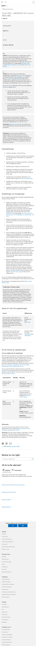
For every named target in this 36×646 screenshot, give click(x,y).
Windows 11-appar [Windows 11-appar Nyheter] (5, 549)
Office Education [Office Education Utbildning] (5, 589)
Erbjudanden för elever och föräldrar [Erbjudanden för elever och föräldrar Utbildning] (9, 594)
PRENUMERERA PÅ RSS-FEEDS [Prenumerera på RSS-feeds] (11, 446)
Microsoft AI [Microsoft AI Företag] (4, 604)
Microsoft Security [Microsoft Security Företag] (5, 606)
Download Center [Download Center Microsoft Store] (5, 559)
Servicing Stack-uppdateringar (12, 364)
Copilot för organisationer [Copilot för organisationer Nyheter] (7, 539)
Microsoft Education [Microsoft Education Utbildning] (6, 579)
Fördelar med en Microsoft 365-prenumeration (13, 485)
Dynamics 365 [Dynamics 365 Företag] (4, 612)
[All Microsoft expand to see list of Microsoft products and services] (2, 2)
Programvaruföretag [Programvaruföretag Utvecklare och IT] (6, 644)
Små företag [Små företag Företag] (4, 622)
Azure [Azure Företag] (3, 609)
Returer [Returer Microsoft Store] (3, 564)
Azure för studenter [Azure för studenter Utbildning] (5, 597)
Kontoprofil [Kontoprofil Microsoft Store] (4, 556)
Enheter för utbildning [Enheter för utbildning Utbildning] (6, 581)
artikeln (25, 121)
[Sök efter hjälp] (5, 2)
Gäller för (5, 18)
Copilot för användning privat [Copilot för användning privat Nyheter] (7, 541)
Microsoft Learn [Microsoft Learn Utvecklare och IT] (5, 632)
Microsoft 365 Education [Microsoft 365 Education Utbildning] (6, 586)
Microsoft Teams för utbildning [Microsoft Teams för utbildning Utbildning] (8, 584)
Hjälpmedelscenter (6, 507)
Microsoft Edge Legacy (27, 178)
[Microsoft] (18, 1)
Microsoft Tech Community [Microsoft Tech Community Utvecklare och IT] (7, 637)
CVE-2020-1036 (10, 78)
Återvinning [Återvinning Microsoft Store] (4, 569)
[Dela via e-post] (10, 443)
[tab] (6, 470)
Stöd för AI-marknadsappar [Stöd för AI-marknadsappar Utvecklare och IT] (7, 634)
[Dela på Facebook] (3, 443)
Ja (12, 525)
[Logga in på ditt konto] (33, 2)
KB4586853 (28, 335)
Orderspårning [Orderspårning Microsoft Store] (5, 566)
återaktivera (9, 85)
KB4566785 (5, 370)
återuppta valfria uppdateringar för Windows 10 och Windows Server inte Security (16, 64)
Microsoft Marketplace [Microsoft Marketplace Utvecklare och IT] (6, 639)
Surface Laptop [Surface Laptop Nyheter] (5, 536)
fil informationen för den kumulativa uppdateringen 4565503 (16, 429)
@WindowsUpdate (15, 124)
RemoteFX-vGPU (21, 75)
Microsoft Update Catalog (8, 373)
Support (3, 5)
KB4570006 (19, 78)
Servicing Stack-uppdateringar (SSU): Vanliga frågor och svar (16, 365)
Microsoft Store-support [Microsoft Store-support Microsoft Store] (6, 561)
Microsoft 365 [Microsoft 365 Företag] (4, 614)
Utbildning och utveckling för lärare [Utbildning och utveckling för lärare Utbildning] (9, 592)
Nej (23, 525)
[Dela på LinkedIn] (6, 443)
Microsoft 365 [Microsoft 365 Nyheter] (4, 544)
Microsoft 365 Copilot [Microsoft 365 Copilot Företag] (6, 617)
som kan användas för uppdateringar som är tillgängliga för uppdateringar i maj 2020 (20, 214)
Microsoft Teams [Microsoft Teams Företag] (5, 619)
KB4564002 (9, 213)
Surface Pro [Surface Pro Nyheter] (4, 534)
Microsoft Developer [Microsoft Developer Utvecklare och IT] (6, 629)
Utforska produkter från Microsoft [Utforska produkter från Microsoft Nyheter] (8, 546)
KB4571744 (27, 322)
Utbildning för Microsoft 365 (9, 492)
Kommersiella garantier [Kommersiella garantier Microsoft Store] (6, 571)
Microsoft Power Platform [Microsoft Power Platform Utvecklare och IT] (7, 642)
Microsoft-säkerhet (6, 499)
